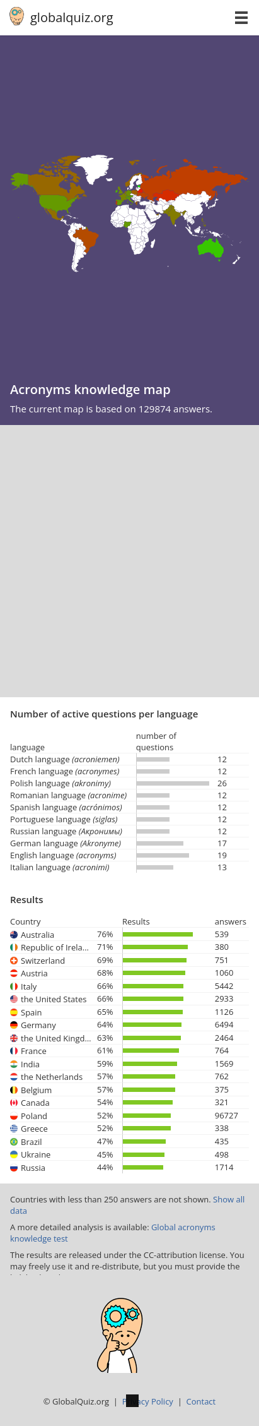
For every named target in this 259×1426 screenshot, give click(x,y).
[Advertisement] (129, 561)
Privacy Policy (147, 1401)
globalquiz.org (71, 17)
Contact (201, 1401)
